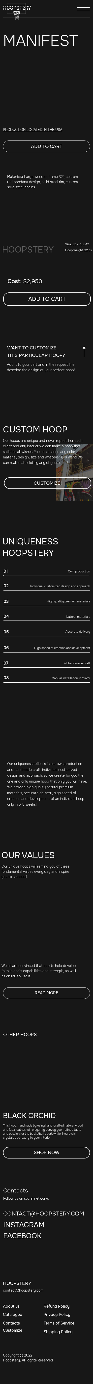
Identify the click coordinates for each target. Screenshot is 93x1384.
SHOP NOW (47, 1153)
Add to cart (46, 146)
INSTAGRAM (24, 1225)
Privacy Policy (57, 1314)
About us (11, 1306)
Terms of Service (59, 1323)
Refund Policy (57, 1306)
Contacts (11, 1323)
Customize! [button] (48, 483)
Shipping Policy (58, 1331)
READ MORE (46, 992)
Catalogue (12, 1314)
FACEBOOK (22, 1236)
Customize (12, 1330)
